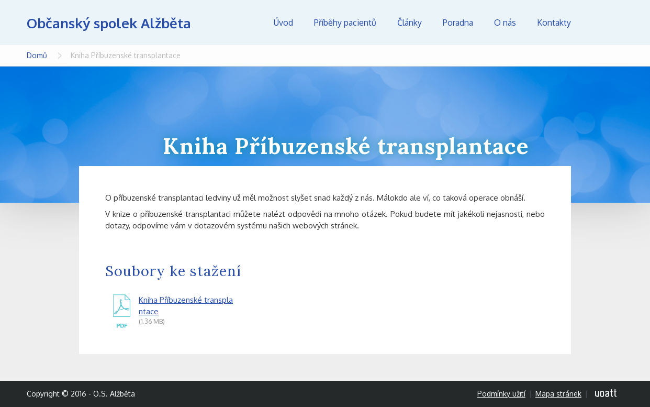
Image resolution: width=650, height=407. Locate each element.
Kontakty (554, 22)
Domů (37, 55)
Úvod (283, 22)
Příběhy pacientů (345, 22)
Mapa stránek (558, 393)
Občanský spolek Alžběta (109, 22)
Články (409, 22)
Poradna (458, 22)
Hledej (607, 22)
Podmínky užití (501, 393)
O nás (505, 22)
